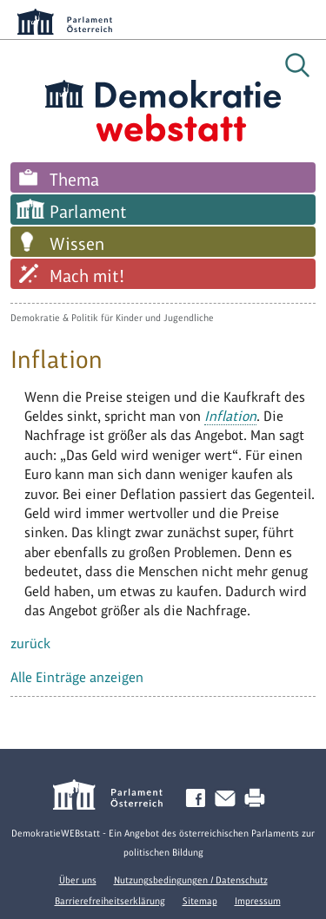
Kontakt (228, 799)
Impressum (258, 901)
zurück (30, 643)
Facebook (199, 799)
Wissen (77, 243)
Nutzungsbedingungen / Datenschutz (191, 880)
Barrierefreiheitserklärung (110, 901)
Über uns (77, 880)
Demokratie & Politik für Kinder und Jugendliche (112, 317)
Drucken (258, 799)
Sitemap (200, 901)
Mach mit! (87, 276)
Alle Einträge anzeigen (76, 677)
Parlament (88, 211)
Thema (74, 179)
